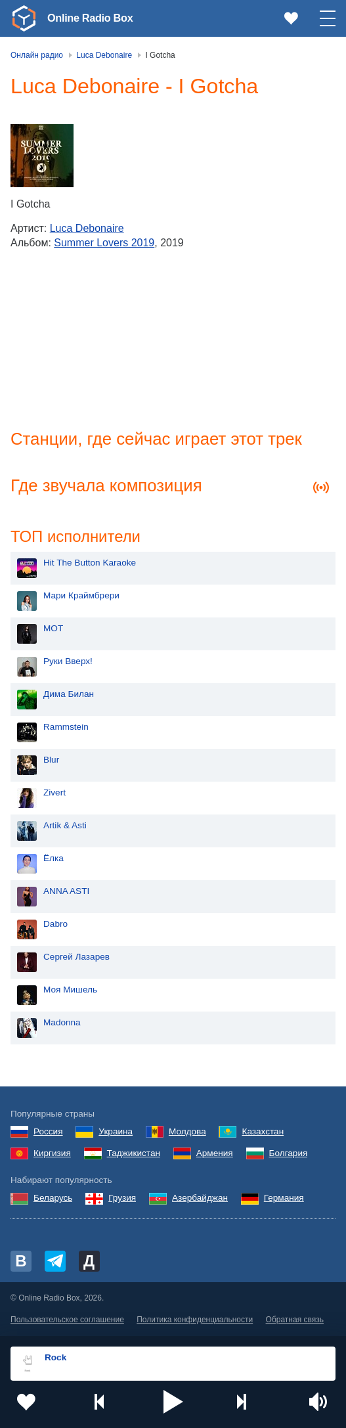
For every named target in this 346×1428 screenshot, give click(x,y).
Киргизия (52, 1154)
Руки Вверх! (68, 662)
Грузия (122, 1199)
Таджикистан (133, 1154)
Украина (115, 1133)
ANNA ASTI (66, 892)
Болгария (288, 1154)
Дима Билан (68, 695)
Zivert (54, 794)
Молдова (187, 1133)
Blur (51, 761)
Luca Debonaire (87, 228)
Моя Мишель (70, 991)
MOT (53, 630)
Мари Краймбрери (81, 597)
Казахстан (263, 1133)
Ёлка (53, 859)
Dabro (55, 925)
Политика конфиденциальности (195, 1321)
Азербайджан (200, 1199)
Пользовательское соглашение (67, 1321)
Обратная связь (295, 1321)
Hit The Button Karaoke (89, 564)
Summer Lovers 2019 (104, 242)
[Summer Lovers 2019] (42, 155)
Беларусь (52, 1199)
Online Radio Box (94, 17)
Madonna (62, 1024)
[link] (24, 18)
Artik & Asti (65, 827)
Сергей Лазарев (76, 958)
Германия (284, 1199)
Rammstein (66, 728)
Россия (48, 1133)
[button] (173, 1401)
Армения (214, 1154)
